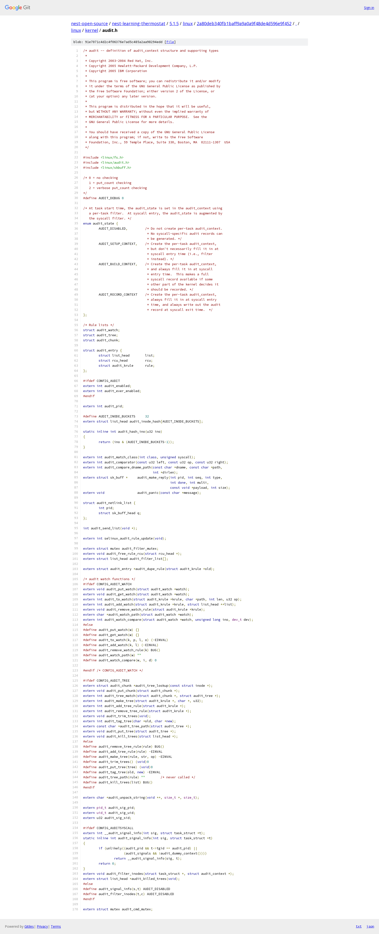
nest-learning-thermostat (138, 23)
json (370, 926)
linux (188, 23)
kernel (91, 30)
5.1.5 (174, 23)
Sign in (369, 7)
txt (359, 926)
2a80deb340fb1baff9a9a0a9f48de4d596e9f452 (244, 23)
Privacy (42, 926)
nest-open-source (89, 23)
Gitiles (29, 926)
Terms (56, 926)
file (170, 42)
